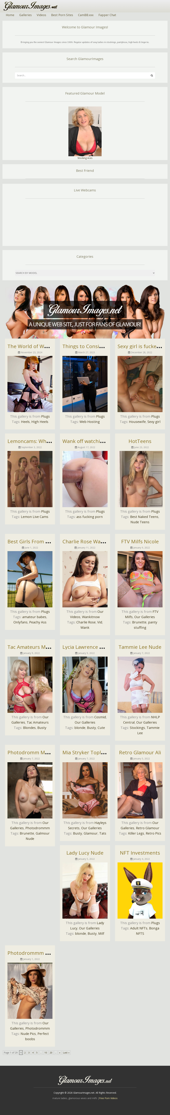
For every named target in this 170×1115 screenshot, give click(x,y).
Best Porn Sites (62, 15)
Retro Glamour (147, 828)
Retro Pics (153, 833)
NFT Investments (140, 852)
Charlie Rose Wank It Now (92, 541)
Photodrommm (37, 828)
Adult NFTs (138, 928)
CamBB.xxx (85, 15)
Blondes (29, 727)
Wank (85, 627)
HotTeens (139, 441)
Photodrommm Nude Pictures (43, 952)
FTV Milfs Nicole (140, 541)
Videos (41, 15)
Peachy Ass (37, 622)
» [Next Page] (59, 1052)
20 (51, 1052)
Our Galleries (144, 617)
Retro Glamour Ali (140, 752)
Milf (101, 933)
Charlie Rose (86, 622)
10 (45, 1052)
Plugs (45, 416)
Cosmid (100, 717)
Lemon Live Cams (34, 516)
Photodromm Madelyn (34, 752)
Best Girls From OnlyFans (37, 541)
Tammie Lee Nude (140, 646)
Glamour (91, 833)
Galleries (25, 15)
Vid (99, 622)
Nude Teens (139, 522)
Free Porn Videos (108, 1098)
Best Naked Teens (144, 516)
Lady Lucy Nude (84, 852)
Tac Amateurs (38, 722)
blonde (79, 727)
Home (10, 15)
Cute (101, 727)
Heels (25, 421)
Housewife (137, 421)
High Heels (39, 421)
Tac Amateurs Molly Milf (35, 646)
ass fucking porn (89, 516)
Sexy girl (153, 421)
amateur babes (34, 617)
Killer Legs (136, 833)
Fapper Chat (107, 15)
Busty (41, 727)
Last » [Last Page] (66, 1052)
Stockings (137, 727)
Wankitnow (91, 617)
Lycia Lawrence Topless (90, 646)
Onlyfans (20, 622)
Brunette (139, 622)
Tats (102, 833)
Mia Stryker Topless (85, 752)
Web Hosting (90, 421)
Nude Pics (28, 1033)
